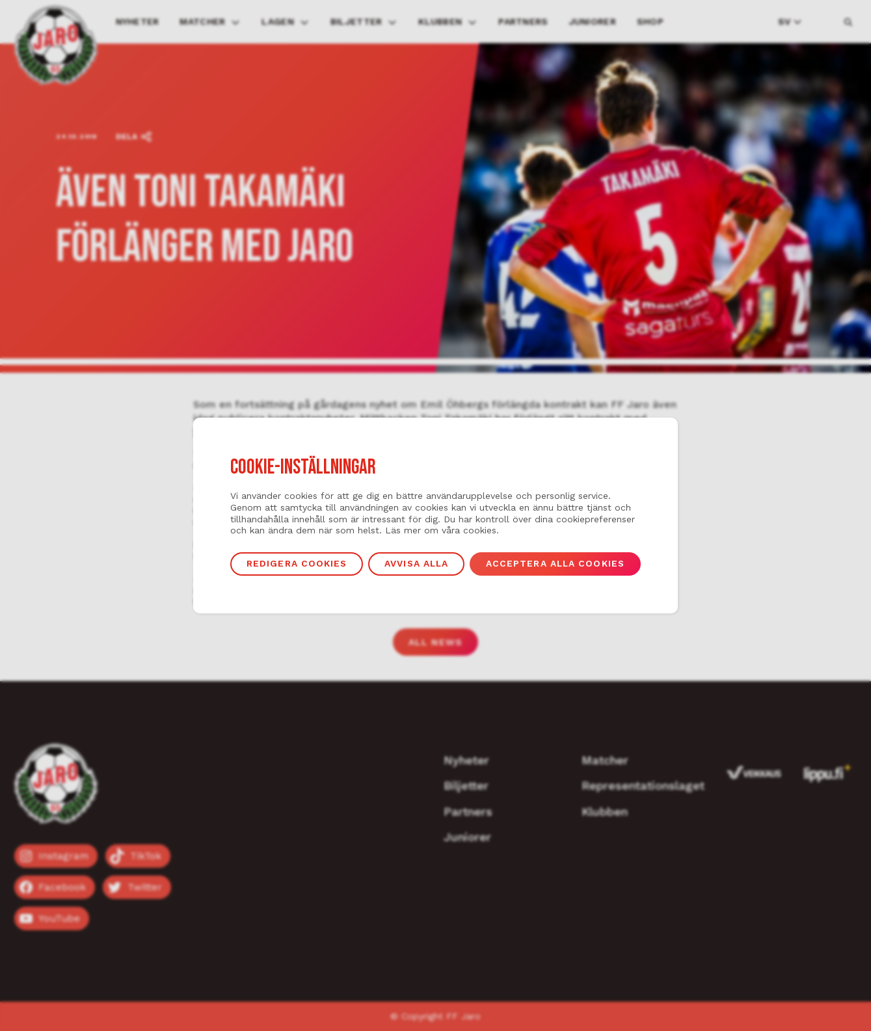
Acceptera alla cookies (555, 563)
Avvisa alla (416, 563)
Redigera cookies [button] (297, 563)
